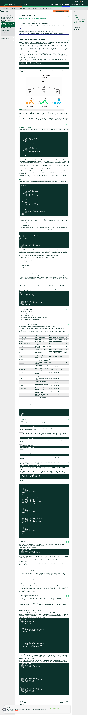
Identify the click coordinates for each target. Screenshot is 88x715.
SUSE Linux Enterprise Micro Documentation (10, 8)
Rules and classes (49, 8)
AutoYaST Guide (22, 8)
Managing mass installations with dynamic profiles (35, 8)
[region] (37, 709)
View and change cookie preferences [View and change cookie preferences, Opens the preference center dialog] (54, 709)
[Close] (68, 708)
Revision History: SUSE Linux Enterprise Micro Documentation (32, 18)
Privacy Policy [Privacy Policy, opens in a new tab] (16, 710)
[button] (4, 709)
